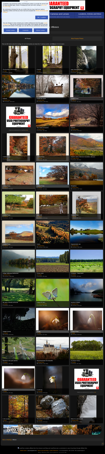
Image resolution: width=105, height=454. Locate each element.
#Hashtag (8, 439)
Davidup (40, 274)
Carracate (40, 391)
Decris (5, 420)
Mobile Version (23, 450)
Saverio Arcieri (41, 129)
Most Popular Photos (77, 38)
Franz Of (74, 100)
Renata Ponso (7, 100)
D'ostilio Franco (75, 158)
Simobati (6, 333)
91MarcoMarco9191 (42, 304)
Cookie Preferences (53, 450)
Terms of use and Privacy (43, 450)
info (27, 130)
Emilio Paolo (75, 71)
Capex (5, 71)
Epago (39, 333)
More (4, 439)
